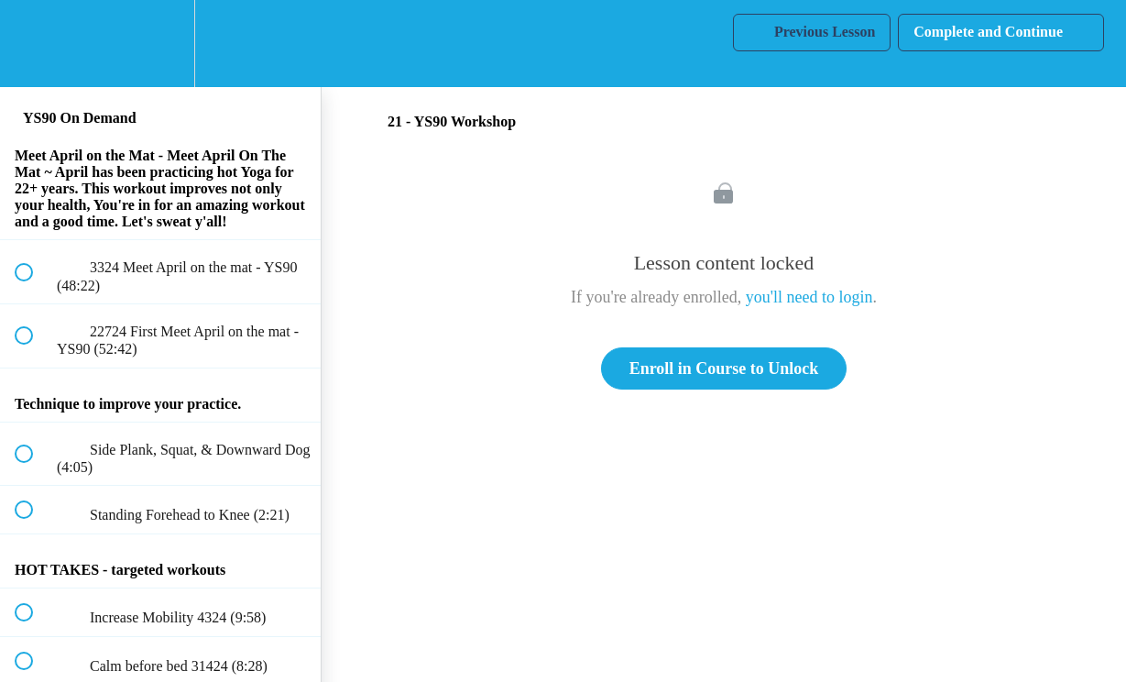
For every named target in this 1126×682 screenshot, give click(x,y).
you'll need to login (809, 297)
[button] (34, 43)
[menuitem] (160, 43)
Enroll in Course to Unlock (724, 368)
